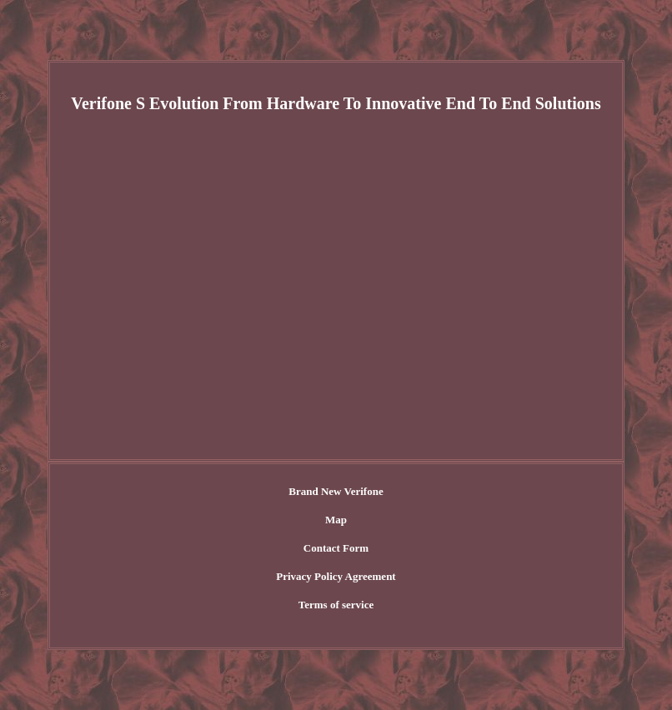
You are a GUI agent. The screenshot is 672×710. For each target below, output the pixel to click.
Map (336, 519)
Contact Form (336, 548)
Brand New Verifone (335, 491)
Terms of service (336, 604)
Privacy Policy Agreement (335, 576)
